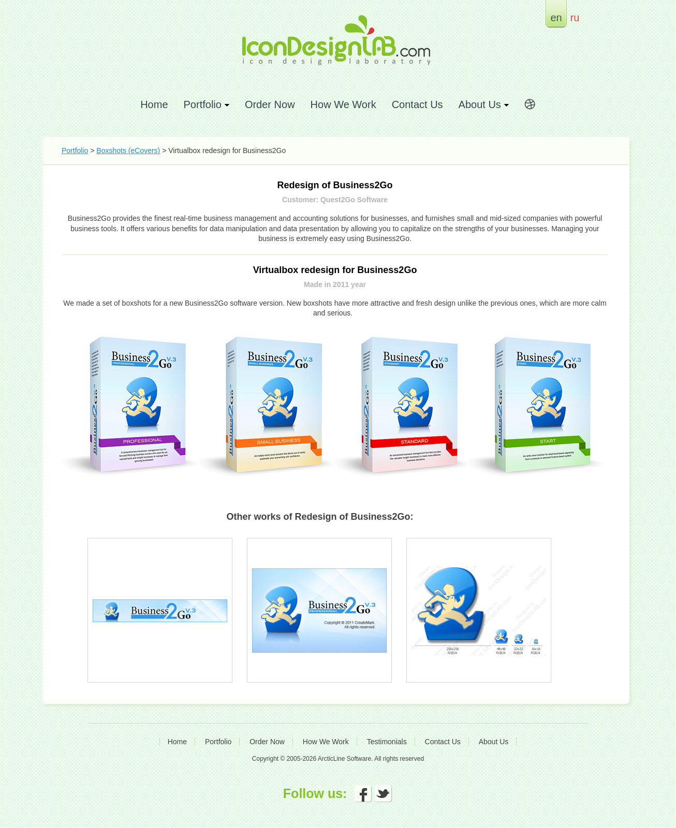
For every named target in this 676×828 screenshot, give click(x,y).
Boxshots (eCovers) (128, 150)
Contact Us (417, 104)
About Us (494, 741)
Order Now (270, 104)
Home (154, 104)
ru (575, 17)
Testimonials (387, 741)
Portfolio (75, 150)
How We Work (343, 104)
